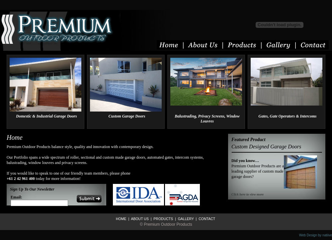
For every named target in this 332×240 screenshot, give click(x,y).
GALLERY (185, 219)
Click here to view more (247, 194)
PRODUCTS (162, 219)
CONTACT (206, 219)
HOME (121, 219)
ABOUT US (139, 219)
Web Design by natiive (315, 235)
